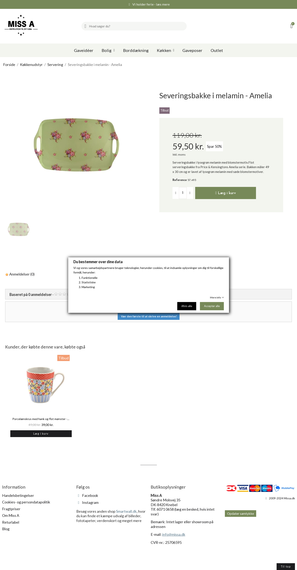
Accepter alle (212, 306)
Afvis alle (186, 306)
